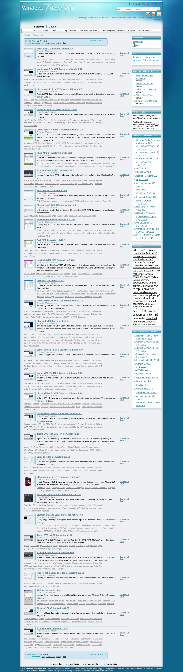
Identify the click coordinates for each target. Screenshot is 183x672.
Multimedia (79, 531)
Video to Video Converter (63, 467)
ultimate (37, 103)
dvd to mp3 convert (86, 181)
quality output (85, 505)
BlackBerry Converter (44, 450)
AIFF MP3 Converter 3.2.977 (50, 280)
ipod (54, 531)
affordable (34, 216)
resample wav (57, 233)
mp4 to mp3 (64, 337)
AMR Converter (72, 639)
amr (62, 201)
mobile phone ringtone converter (74, 642)
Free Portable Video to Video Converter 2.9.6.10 (60, 573)
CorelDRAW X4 (143, 172)
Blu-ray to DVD (58, 488)
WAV (39, 230)
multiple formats (67, 363)
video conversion (93, 62)
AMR (70, 62)
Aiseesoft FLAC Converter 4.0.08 (53, 608)
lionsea (27, 424)
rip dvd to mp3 (41, 181)
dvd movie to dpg (74, 566)
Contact (145, 4)
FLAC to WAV (109, 166)
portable (58, 583)
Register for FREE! (147, 128)
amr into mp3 (79, 62)
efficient (101, 233)
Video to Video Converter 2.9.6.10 (53, 457)
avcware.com (40, 508)
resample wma (84, 273)
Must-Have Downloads (88, 31)
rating (58, 43)
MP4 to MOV (43, 389)
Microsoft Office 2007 (146, 197)
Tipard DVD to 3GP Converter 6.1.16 (54, 535)
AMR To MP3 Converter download (87, 82)
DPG (64, 566)
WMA (61, 146)
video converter (65, 386)
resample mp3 (43, 233)
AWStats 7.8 (142, 168)
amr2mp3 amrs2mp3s (105, 59)
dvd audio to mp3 (31, 186)
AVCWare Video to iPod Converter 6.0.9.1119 (59, 494)
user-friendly (75, 100)
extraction (39, 184)
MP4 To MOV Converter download (56, 383)
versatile (67, 563)
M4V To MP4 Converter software (43, 427)
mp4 (52, 470)
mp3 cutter (40, 337)
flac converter (45, 621)
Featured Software (41, 31)
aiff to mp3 (51, 291)
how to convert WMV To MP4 (64, 317)
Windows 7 (38, 123)
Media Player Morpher (146, 101)
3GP (32, 548)
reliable (67, 273)
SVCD (95, 525)
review (31, 85)
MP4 (35, 409)
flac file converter (79, 621)
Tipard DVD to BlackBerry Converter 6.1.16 (58, 434)
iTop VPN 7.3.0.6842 (146, 213)
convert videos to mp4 (67, 505)
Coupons (131, 31)
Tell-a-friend (134, 4)
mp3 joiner (43, 343)
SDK (59, 531)
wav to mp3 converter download (146, 289)
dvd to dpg (57, 563)
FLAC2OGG (50, 163)
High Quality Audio (64, 163)
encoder (40, 163)
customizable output (40, 470)
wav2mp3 (41, 236)
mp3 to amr (95, 601)
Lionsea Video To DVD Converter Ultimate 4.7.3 (60, 350)
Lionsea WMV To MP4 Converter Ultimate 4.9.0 (60, 301)
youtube (27, 470)
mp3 (82, 201)
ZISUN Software (44, 201)
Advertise (57, 664)
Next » (45, 41)
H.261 (70, 531)
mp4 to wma (29, 273)
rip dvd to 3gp (46, 546)
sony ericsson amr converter (37, 639)
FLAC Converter (89, 166)
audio (39, 62)
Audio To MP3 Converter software (38, 105)
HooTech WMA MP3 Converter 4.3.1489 (56, 260)
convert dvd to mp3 (68, 184)
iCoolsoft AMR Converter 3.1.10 (52, 628)
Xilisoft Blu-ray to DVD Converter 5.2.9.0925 (58, 477)
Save (122, 55)
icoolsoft (98, 184)
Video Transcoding (50, 528)
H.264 (64, 531)
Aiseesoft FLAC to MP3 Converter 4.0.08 (57, 109)
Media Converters (94, 467)
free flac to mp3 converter (79, 123)
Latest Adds (56, 31)
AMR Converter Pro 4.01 (49, 590)
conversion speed (62, 470)
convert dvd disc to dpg (42, 563)
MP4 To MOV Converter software (87, 383)
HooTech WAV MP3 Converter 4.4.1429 (56, 220)
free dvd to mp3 (52, 184)
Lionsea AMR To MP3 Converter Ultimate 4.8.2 (59, 69)
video (96, 531)
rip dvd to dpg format (32, 569)
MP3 (58, 65)
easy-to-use (46, 250)
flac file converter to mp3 (55, 123)
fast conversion (79, 386)
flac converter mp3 (62, 120)
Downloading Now (108, 31)
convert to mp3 (57, 340)
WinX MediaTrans (144, 95)
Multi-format (57, 490)
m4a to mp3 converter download (145, 255)
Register (140, 42)
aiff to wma (104, 291)
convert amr (58, 647)
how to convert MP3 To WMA (44, 146)
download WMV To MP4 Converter (48, 314)
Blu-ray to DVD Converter (96, 488)
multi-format (37, 467)
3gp (38, 528)
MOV (78, 407)
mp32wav (68, 233)
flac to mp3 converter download (144, 264)
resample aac (29, 256)
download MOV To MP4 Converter (65, 404)
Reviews (121, 31)
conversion (88, 230)
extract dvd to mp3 (68, 181)
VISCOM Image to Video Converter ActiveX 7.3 (60, 515)
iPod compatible (69, 508)
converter (53, 59)
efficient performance (81, 334)
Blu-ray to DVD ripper (75, 488)
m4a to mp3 (77, 337)
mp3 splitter (34, 346)
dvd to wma (29, 184)
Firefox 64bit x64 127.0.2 (147, 158)
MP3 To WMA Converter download (77, 143)
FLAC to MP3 (58, 166)
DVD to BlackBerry (57, 447)
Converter (28, 82)
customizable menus (71, 366)
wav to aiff (94, 291)
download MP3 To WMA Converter (39, 143)
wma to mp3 (56, 276)
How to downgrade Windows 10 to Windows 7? (146, 60)
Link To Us (155, 4)
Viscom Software (76, 528)
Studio (33, 120)
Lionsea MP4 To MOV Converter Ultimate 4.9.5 (60, 373)
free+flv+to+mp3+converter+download (146, 309)
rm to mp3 (33, 343)
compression (83, 601)
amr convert (42, 601)
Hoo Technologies (72, 166)
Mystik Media (72, 604)
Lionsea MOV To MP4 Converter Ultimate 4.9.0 (60, 393)
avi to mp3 (44, 340)
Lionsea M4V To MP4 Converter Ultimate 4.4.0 (59, 413)
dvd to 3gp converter (61, 548)
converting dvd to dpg (92, 563)
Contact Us (111, 664)
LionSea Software (94, 103)
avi (29, 467)
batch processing (64, 291)
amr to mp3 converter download (146, 280)
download (69, 201)
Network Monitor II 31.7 (147, 176)
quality (60, 59)
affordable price (78, 294)
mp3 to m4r (29, 334)
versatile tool (96, 253)
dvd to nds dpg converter (52, 569)
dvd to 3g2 (80, 546)
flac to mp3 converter (70, 619)
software (64, 65)
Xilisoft (66, 490)
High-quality (46, 490)
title (43, 43)
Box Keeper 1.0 (143, 381)
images (40, 531)
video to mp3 (54, 343)
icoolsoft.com (52, 337)
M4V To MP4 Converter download (60, 424)
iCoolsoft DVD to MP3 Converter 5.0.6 (55, 170)
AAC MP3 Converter (60, 250)
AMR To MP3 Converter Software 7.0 (55, 49)
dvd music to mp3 (85, 184)
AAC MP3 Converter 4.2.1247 (51, 240)
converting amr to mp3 (74, 59)
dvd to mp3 (29, 181)
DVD (51, 186)
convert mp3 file (43, 334)
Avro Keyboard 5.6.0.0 (146, 392)
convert (74, 470)
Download (124, 53)
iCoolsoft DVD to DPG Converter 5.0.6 (55, 552)
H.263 (39, 525)
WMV (112, 528)
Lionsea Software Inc (92, 314)
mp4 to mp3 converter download (146, 297)
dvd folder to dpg (36, 566)
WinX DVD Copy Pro (146, 89)
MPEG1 (63, 528)
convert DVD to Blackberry (36, 447)
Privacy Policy (92, 664)
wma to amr (68, 645)
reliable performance (50, 363)
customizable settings (58, 253)
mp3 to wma (44, 276)
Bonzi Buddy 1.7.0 (144, 389)
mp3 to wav (91, 233)
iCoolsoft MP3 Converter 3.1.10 (52, 321)
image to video (92, 528)
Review (76, 120)
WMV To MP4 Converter (40, 317)
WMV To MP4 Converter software (77, 311)
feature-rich (80, 467)
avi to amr (69, 647)
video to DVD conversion (85, 363)
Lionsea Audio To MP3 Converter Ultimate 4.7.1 (60, 89)
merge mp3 (29, 337)
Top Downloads (70, 31)
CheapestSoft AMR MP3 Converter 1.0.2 (56, 205)
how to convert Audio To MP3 (47, 100)
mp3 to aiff (47, 294)
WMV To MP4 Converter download (38, 311)
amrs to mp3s (49, 65)
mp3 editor (97, 334)
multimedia (86, 525)
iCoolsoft (48, 647)
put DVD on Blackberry (77, 450)
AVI (50, 525)
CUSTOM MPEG (72, 525)
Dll (55, 525)
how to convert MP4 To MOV (36, 386)
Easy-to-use (91, 546)
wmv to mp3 (52, 273)
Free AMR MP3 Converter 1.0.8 (52, 190)
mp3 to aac (91, 250)
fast (60, 273)
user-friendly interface (71, 343)
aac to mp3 (84, 253)
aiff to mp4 (97, 297)
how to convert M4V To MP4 (71, 427)
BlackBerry (28, 450)
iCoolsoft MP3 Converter (74, 340)
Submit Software (145, 31)
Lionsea (71, 79)
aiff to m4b (69, 297)
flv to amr (57, 645)
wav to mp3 (48, 230)
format (99, 181)
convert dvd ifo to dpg (92, 566)
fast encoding (55, 366)
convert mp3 (92, 340)
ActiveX (60, 525)
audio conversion (59, 62)
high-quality (47, 103)
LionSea (58, 311)
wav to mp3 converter (105, 230)
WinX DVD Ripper (144, 83)
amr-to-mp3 (90, 59)
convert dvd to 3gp (43, 548)
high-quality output (31, 250)
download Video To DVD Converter (74, 360)
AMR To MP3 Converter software (38, 79)
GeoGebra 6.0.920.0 (146, 193)
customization (38, 647)
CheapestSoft (45, 216)
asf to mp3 (41, 273)
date (64, 43)
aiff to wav (59, 297)
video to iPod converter (87, 508)
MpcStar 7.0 (142, 179)
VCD (45, 525)
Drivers (53, 26)
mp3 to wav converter (65, 230)
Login (138, 45)
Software (39, 26)
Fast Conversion (80, 163)
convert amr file (83, 645)
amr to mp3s (42, 59)
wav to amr (71, 601)
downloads (50, 43)
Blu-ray (73, 490)
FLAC (26, 120)
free (104, 201)
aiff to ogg (49, 297)
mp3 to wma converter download (144, 276)
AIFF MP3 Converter (83, 297)
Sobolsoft (47, 62)
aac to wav (42, 253)
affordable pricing (31, 360)
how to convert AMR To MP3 (89, 79)
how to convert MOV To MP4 (62, 407)
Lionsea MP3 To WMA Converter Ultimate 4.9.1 (60, 130)
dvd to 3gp (63, 546)
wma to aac (73, 253)
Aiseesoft (48, 120)
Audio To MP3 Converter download (69, 103)
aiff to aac (41, 291)
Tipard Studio (74, 447)
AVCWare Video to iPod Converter (39, 505)
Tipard (26, 546)
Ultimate (57, 79)
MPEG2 (47, 531)
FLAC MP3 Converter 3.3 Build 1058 (54, 153)
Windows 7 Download (33, 35)
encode (106, 163)
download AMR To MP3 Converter (56, 82)
